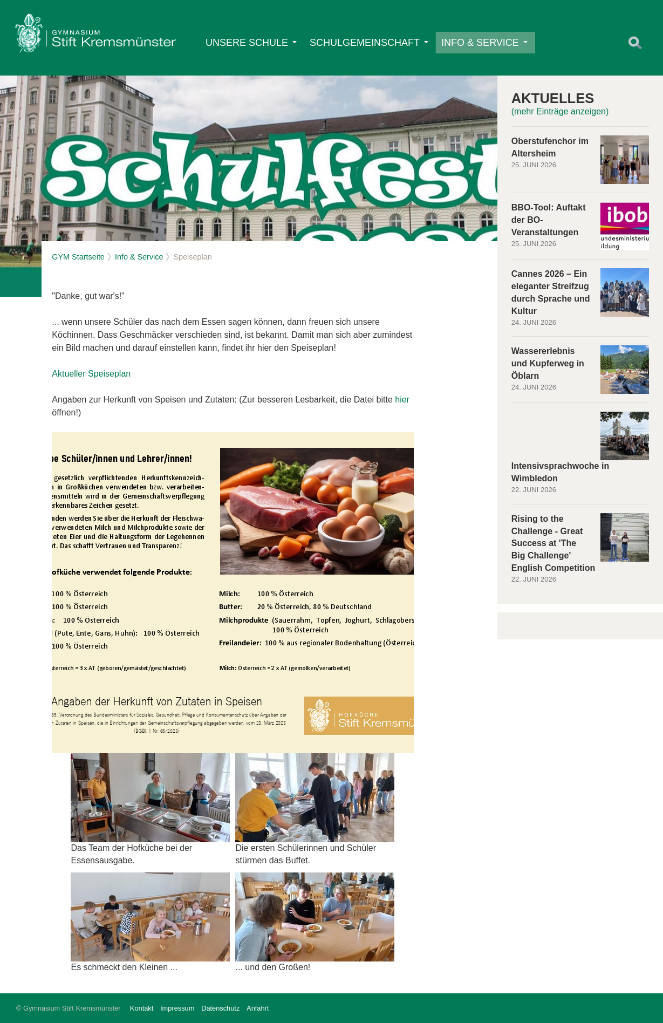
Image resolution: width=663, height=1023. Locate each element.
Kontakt (141, 1008)
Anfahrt (258, 1008)
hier (402, 399)
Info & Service (484, 42)
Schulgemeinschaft (369, 42)
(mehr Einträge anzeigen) (560, 111)
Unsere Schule (251, 42)
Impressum (177, 1008)
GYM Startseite (78, 257)
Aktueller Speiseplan (91, 373)
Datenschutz (220, 1008)
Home (95, 35)
